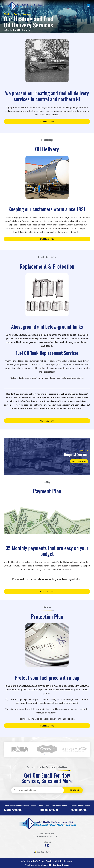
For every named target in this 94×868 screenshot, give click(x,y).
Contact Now (76, 461)
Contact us (47, 591)
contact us (47, 121)
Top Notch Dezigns (61, 864)
